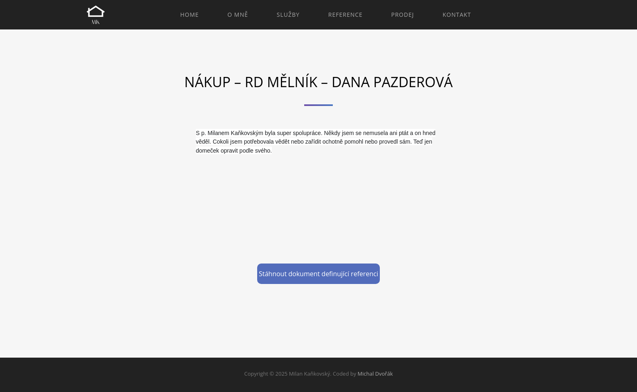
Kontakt (456, 14)
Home (189, 14)
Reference (345, 14)
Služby (288, 14)
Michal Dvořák (375, 373)
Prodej (402, 14)
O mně (237, 14)
